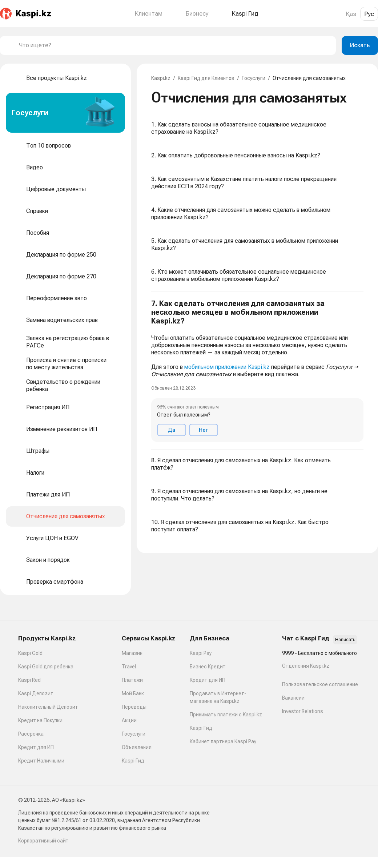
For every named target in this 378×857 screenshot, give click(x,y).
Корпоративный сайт (43, 841)
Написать (345, 639)
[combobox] (174, 45)
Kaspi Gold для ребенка (45, 666)
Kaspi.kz (160, 78)
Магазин (132, 653)
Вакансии (293, 698)
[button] (257, 371)
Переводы (134, 707)
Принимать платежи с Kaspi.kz (226, 714)
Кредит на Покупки (40, 720)
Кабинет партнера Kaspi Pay (223, 741)
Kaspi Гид (133, 761)
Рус (369, 13)
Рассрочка (31, 734)
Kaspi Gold (30, 653)
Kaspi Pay (201, 653)
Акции (129, 720)
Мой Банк (133, 693)
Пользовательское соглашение (320, 684)
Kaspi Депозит (35, 693)
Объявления (137, 747)
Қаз (351, 13)
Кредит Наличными (41, 761)
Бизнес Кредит (208, 666)
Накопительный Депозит (48, 707)
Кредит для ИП (36, 747)
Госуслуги (253, 78)
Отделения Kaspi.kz (305, 666)
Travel (129, 666)
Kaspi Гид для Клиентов (206, 78)
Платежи (132, 680)
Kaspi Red (29, 680)
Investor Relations (302, 711)
